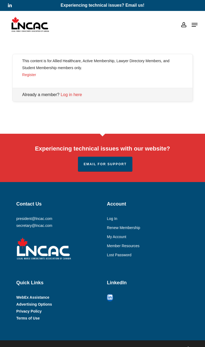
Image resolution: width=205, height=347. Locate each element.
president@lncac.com (34, 218)
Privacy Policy (29, 311)
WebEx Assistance (32, 297)
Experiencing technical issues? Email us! (102, 5)
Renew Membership (123, 228)
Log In (112, 218)
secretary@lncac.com (34, 225)
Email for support (105, 164)
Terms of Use (28, 318)
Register (29, 75)
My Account (116, 237)
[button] (195, 24)
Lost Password (119, 255)
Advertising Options (34, 304)
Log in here (71, 94)
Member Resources (123, 246)
